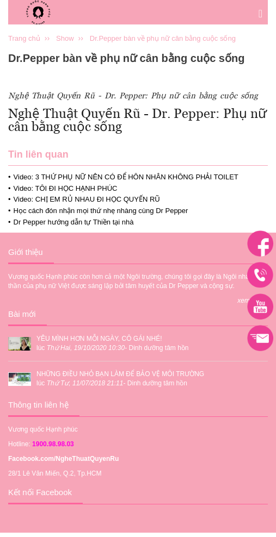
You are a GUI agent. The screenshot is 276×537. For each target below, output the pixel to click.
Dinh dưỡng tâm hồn (158, 348)
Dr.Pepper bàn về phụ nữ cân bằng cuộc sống (163, 38)
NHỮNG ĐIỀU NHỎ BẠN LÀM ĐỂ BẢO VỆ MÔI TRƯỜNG (120, 374)
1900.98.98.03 (53, 444)
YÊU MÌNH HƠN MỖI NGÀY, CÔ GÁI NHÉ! (99, 338)
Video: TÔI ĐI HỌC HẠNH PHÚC (66, 188)
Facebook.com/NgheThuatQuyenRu (63, 459)
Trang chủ (24, 38)
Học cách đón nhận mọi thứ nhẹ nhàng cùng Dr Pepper (101, 211)
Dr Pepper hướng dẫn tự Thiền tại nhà (74, 222)
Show (65, 38)
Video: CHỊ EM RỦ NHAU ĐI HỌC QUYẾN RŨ (87, 199)
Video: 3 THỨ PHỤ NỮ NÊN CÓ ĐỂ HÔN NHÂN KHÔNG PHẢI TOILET (126, 177)
